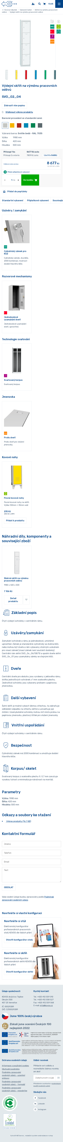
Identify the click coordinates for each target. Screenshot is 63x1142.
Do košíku (30, 180)
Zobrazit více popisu (14, 105)
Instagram (39, 1109)
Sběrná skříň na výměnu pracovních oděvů (16, 579)
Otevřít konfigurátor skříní (19, 972)
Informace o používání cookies (15, 1065)
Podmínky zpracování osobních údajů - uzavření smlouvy (13, 1075)
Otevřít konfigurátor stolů (19, 940)
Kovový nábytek (9, 10)
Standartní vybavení (12, 200)
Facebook (39, 1098)
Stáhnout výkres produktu (17, 112)
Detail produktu (13, 600)
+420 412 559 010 (45, 997)
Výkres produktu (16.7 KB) (18, 821)
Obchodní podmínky (11, 1069)
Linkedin (39, 1103)
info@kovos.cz (46, 1005)
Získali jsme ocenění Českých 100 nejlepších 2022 (30, 1026)
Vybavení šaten (26, 10)
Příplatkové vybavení (38, 200)
